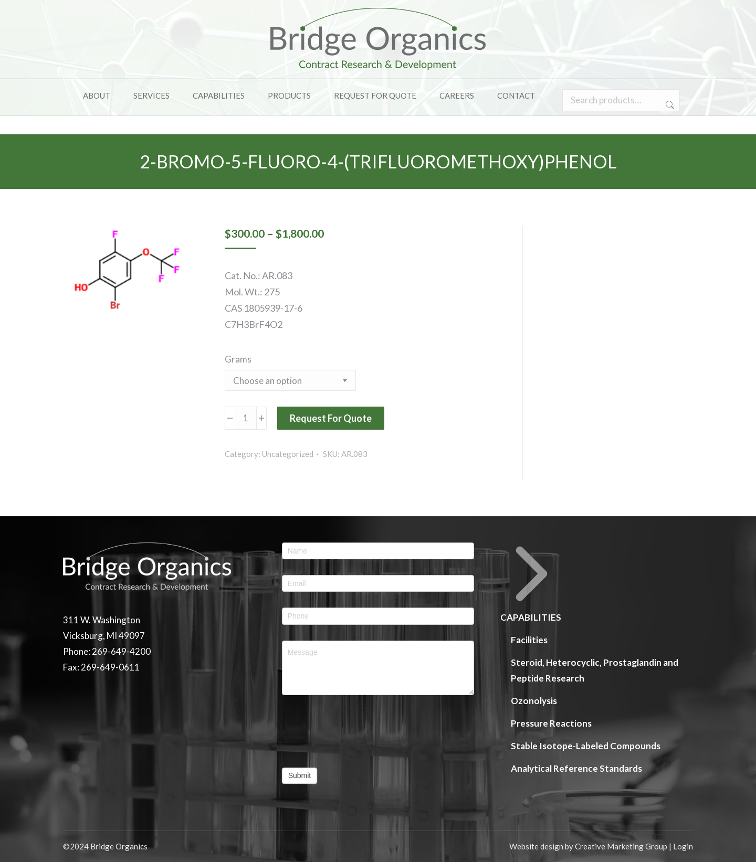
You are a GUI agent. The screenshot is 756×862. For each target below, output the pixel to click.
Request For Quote (331, 418)
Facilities (529, 639)
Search (669, 124)
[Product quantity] (245, 418)
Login (683, 846)
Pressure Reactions (551, 723)
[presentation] (362, 731)
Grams (238, 359)
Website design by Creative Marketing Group (588, 846)
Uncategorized (287, 454)
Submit (299, 775)
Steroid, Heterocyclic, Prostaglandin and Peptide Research (594, 670)
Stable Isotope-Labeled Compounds (585, 745)
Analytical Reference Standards (576, 768)
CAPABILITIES (531, 582)
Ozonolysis (534, 700)
